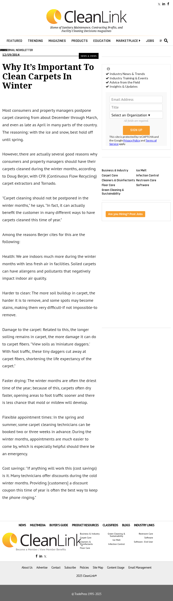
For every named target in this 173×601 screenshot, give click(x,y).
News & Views (88, 56)
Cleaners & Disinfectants (118, 180)
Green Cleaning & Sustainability (113, 192)
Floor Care (108, 185)
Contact (55, 567)
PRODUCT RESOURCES (85, 525)
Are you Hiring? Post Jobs (125, 214)
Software (142, 185)
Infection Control (147, 175)
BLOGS (126, 525)
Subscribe (70, 567)
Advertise (41, 567)
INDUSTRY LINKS (144, 525)
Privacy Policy (131, 140)
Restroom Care (146, 180)
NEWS (22, 525)
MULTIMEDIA (37, 525)
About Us (27, 567)
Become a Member (27, 549)
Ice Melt (141, 170)
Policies (84, 567)
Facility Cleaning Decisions (79, 31)
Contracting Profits (104, 27)
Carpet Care (110, 175)
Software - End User (143, 542)
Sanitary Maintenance (76, 27)
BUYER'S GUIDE (58, 525)
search (166, 41)
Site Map (98, 567)
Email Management (139, 567)
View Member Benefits (53, 549)
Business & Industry (115, 170)
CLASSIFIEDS (110, 525)
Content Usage (115, 567)
